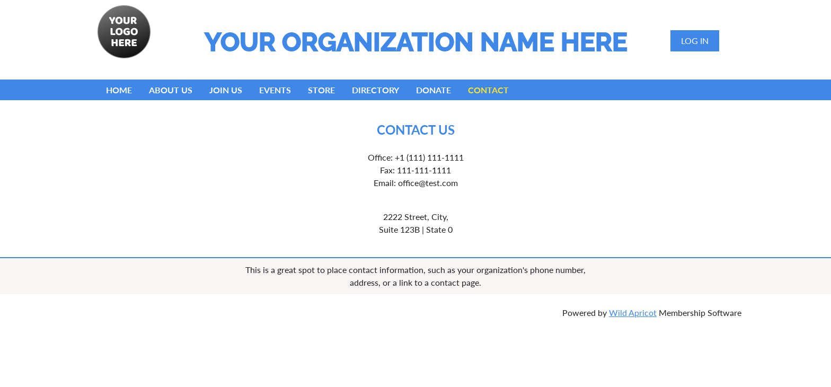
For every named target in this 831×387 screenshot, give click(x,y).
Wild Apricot (633, 312)
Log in (695, 41)
